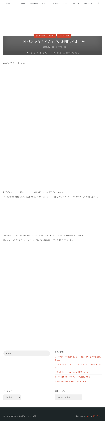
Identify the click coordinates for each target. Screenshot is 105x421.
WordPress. (97, 416)
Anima (88, 416)
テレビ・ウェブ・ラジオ (45, 36)
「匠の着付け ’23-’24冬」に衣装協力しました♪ (72, 372)
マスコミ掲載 (64, 36)
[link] (99, 10)
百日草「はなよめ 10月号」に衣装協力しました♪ (73, 377)
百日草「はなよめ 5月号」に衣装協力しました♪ (72, 381)
